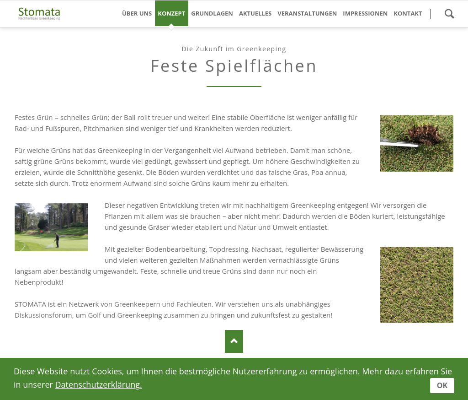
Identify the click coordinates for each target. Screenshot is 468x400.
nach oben (234, 341)
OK (442, 385)
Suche (449, 13)
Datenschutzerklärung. (98, 384)
